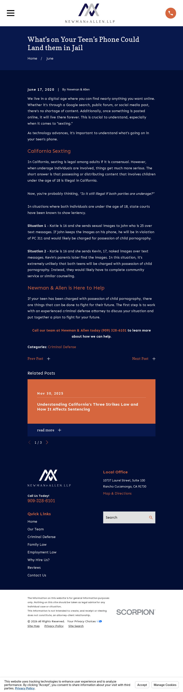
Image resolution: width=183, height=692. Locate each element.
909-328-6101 (41, 567)
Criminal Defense (62, 414)
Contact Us (37, 642)
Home (32, 588)
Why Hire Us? (39, 627)
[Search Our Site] (151, 584)
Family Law (37, 611)
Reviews (34, 634)
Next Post (140, 425)
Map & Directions (117, 560)
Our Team (36, 596)
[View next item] (47, 509)
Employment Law (42, 619)
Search (111, 584)
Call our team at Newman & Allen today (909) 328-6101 (79, 397)
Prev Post (35, 425)
